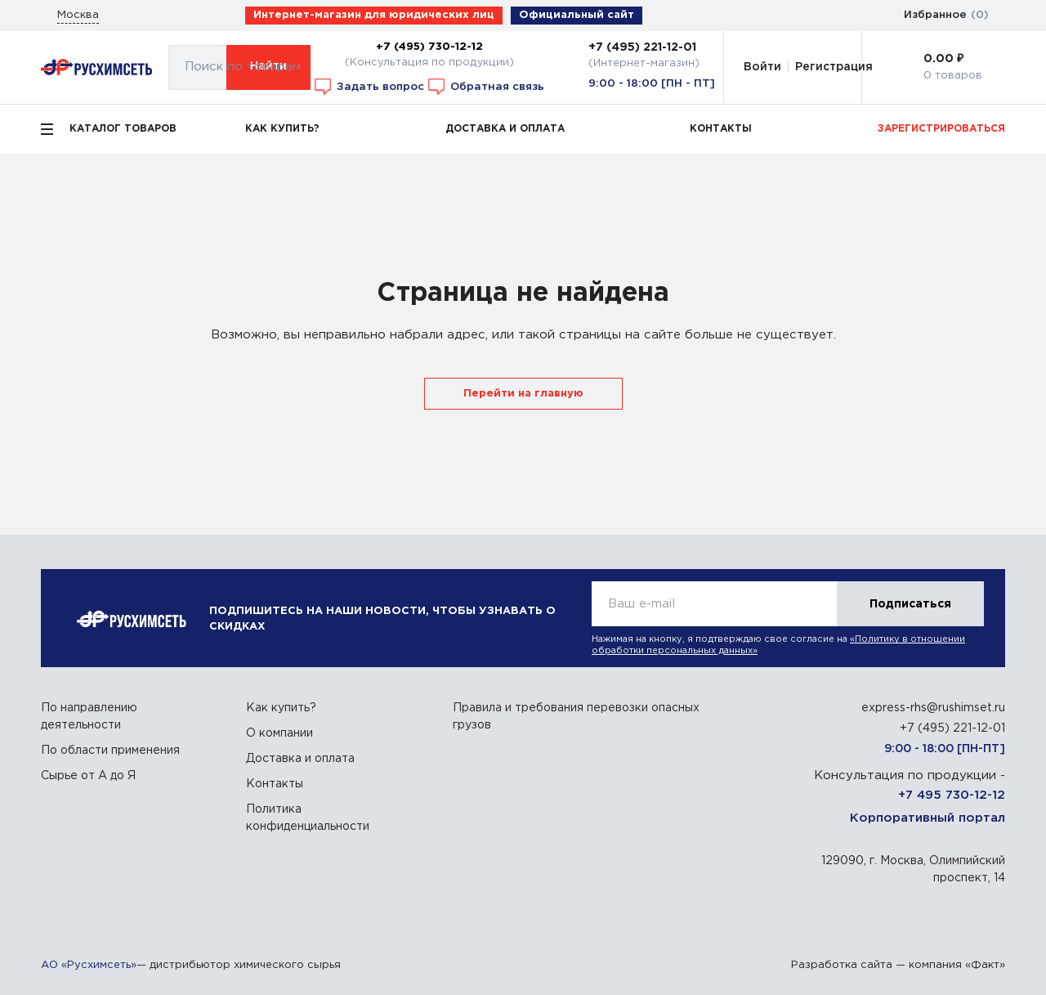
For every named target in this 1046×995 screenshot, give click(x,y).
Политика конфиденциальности (307, 818)
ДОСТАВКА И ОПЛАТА (505, 128)
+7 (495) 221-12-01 (642, 47)
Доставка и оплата (300, 759)
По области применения (110, 750)
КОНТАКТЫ (721, 128)
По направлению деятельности (89, 716)
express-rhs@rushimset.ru (933, 708)
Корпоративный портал (927, 818)
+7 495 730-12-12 (951, 795)
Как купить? (281, 708)
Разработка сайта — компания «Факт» (898, 965)
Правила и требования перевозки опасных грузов (576, 716)
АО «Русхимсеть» (88, 965)
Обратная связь (486, 86)
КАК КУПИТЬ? (282, 128)
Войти (762, 67)
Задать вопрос (369, 86)
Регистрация (834, 67)
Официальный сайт (576, 15)
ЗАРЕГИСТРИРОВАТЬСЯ (941, 128)
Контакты (274, 784)
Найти (268, 66)
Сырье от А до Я (88, 776)
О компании (279, 733)
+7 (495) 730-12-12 (429, 47)
